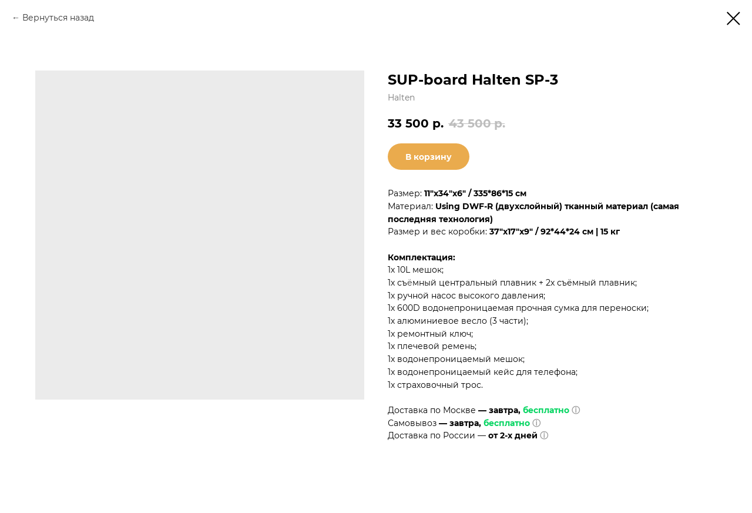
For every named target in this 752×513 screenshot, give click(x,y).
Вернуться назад (58, 17)
